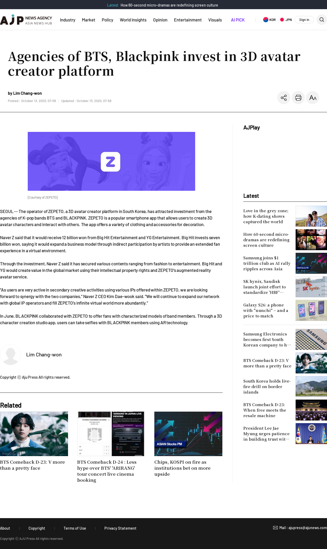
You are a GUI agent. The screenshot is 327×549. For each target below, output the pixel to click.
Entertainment (188, 19)
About (5, 528)
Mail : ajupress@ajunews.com (303, 527)
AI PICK (238, 19)
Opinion (160, 19)
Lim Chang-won (44, 354)
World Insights (133, 19)
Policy (107, 19)
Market (88, 19)
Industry (67, 19)
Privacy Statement (120, 528)
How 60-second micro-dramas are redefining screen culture (169, 5)
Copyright (37, 528)
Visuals (215, 19)
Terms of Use (75, 528)
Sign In (304, 20)
